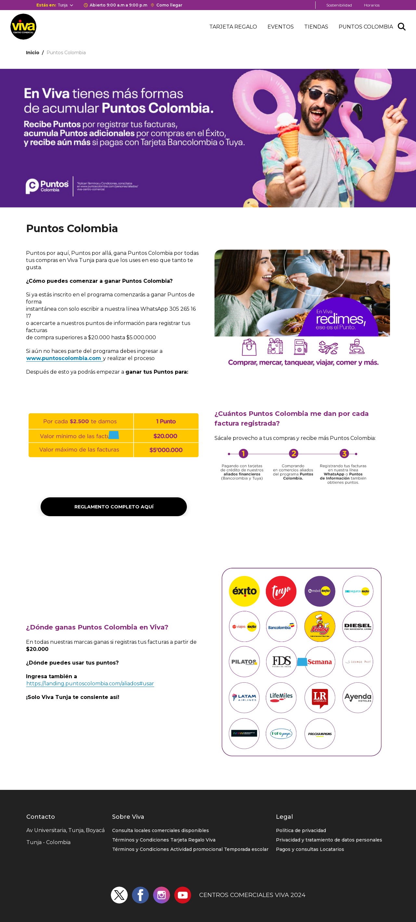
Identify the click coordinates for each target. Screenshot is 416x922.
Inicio (32, 53)
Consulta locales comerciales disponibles (160, 830)
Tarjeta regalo (233, 27)
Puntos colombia (366, 27)
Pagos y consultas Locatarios (310, 849)
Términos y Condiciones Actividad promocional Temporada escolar (190, 849)
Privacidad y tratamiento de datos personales (329, 840)
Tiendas (316, 27)
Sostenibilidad (339, 5)
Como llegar (169, 5)
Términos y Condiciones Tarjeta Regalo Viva (163, 840)
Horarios (372, 5)
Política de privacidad (301, 830)
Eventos (280, 27)
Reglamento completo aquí (113, 507)
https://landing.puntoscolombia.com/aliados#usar (90, 683)
